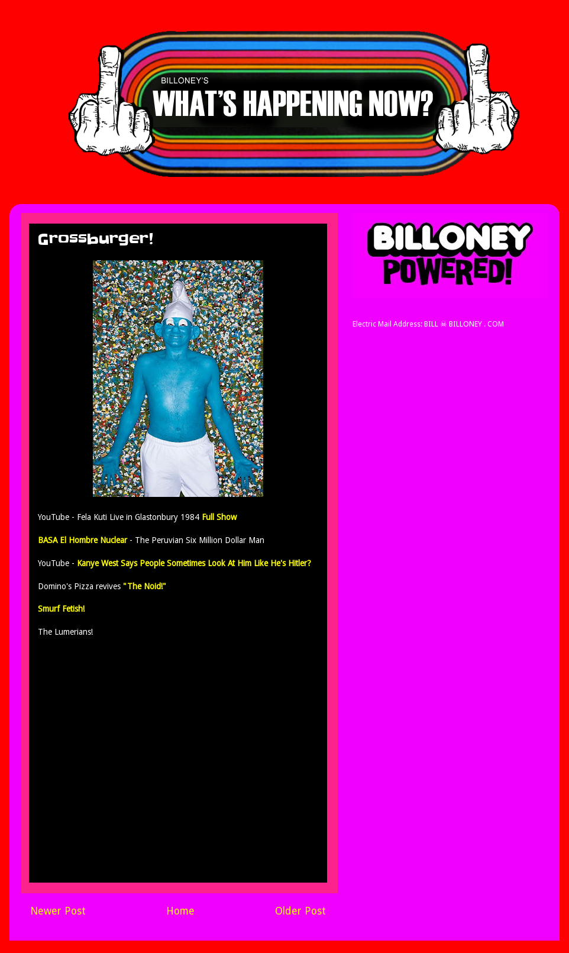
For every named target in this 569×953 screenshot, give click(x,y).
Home (180, 911)
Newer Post (58, 911)
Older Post (300, 911)
